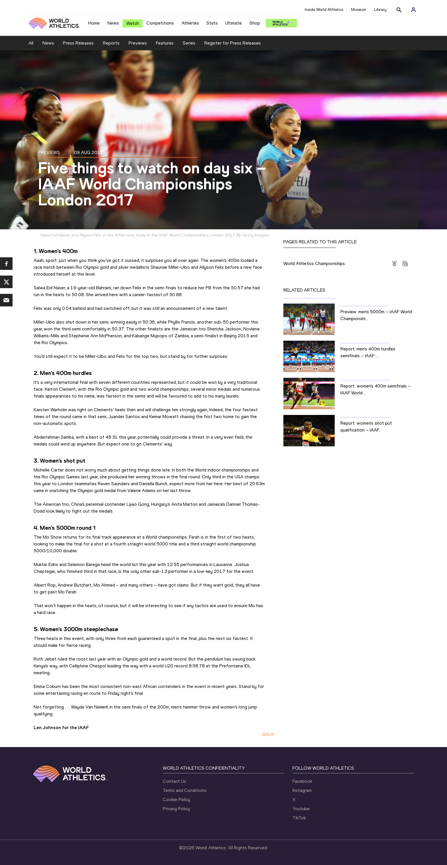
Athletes (190, 23)
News (113, 23)
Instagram (302, 790)
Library (380, 9)
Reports (111, 43)
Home (94, 23)
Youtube (301, 808)
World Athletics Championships (314, 263)
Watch (132, 23)
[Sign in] (413, 10)
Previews (138, 43)
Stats (212, 23)
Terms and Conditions (184, 790)
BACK (268, 734)
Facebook (302, 781)
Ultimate (233, 23)
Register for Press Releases (232, 43)
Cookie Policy (176, 799)
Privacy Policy (176, 808)
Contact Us (174, 781)
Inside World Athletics (324, 9)
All (31, 43)
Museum (358, 9)
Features (165, 43)
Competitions (160, 23)
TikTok (299, 817)
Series (189, 43)
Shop (254, 23)
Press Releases (78, 43)
